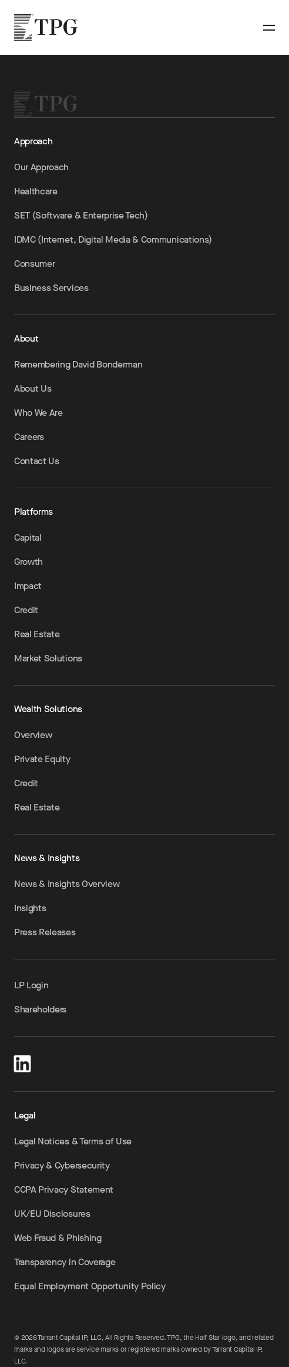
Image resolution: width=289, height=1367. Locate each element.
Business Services (51, 288)
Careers (29, 437)
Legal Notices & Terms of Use (73, 1141)
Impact (28, 586)
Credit (26, 610)
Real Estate (36, 634)
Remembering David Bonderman (78, 364)
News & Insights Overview (66, 884)
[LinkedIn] (22, 1062)
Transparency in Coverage (64, 1262)
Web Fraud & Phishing (58, 1238)
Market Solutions (48, 658)
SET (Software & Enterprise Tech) (81, 215)
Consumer (34, 263)
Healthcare (36, 191)
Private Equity (42, 759)
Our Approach (41, 167)
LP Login (31, 985)
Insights (30, 908)
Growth (28, 561)
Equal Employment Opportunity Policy (90, 1286)
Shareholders (40, 1009)
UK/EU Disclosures (52, 1213)
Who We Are (38, 412)
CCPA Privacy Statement (63, 1189)
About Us (32, 388)
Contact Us (36, 461)
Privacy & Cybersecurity (62, 1165)
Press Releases (45, 932)
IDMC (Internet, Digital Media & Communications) (113, 239)
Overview (33, 735)
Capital (28, 537)
